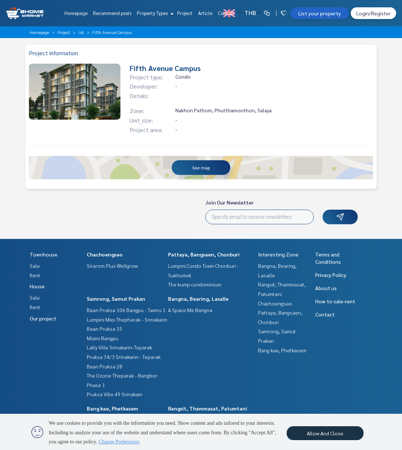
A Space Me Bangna (190, 310)
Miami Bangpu (102, 338)
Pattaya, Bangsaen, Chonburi (203, 254)
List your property (319, 13)
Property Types (154, 13)
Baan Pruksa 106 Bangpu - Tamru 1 (126, 310)
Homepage (76, 13)
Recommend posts (112, 13)
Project (185, 13)
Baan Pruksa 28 (104, 366)
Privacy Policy (330, 274)
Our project (43, 318)
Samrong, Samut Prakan (116, 298)
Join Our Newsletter (229, 202)
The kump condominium (195, 284)
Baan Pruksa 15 (104, 328)
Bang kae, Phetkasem (112, 408)
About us (326, 288)
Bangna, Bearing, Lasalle (198, 298)
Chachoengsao (105, 254)
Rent (35, 275)
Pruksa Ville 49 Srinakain (114, 394)
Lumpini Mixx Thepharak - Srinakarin (127, 319)
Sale (35, 265)
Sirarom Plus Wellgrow (112, 265)
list (81, 32)
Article (205, 13)
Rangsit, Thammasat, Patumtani (207, 408)
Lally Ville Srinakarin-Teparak (119, 347)
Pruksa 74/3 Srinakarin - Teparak (124, 356)
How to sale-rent (335, 301)
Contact (226, 13)
